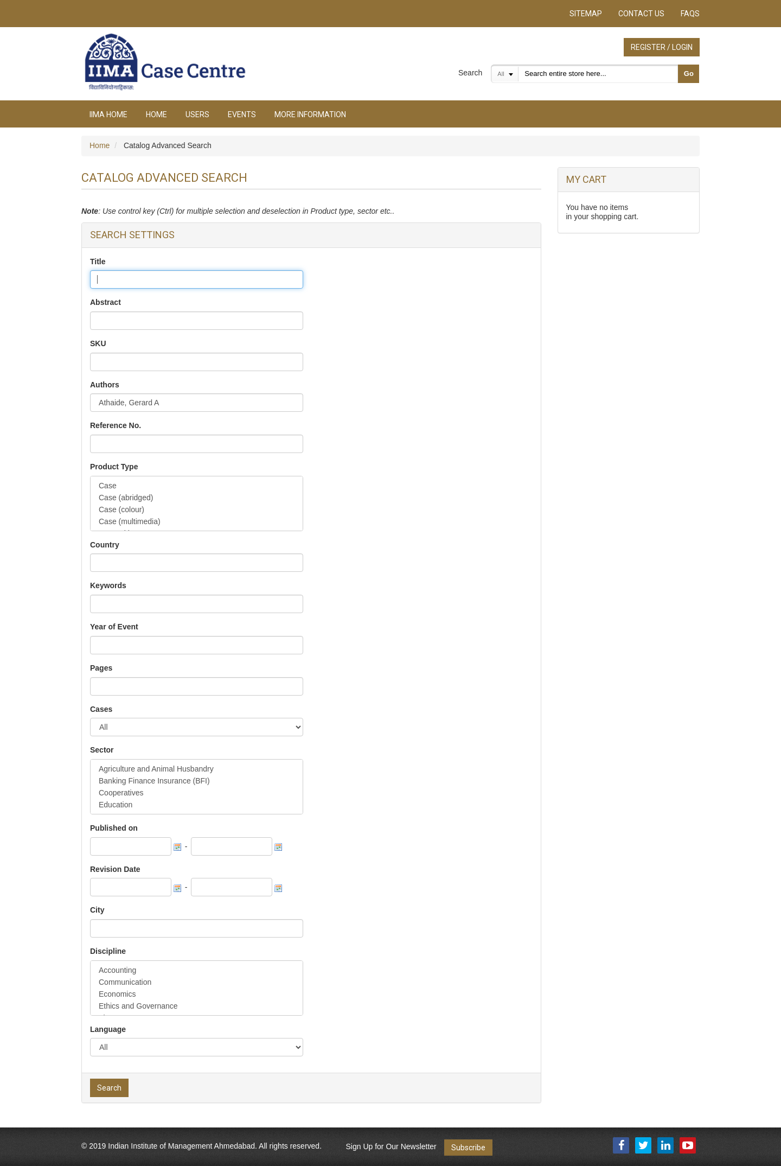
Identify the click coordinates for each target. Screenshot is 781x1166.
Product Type (114, 466)
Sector (102, 750)
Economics (196, 994)
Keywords (108, 585)
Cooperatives (196, 793)
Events (242, 114)
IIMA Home (108, 114)
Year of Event (114, 626)
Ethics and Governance (196, 1006)
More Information (310, 114)
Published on (114, 828)
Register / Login (662, 47)
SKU (98, 343)
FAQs (690, 13)
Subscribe (468, 1147)
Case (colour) (196, 509)
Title (98, 261)
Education (196, 805)
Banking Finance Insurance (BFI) (196, 781)
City (97, 910)
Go (689, 73)
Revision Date (115, 869)
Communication (196, 982)
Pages (101, 668)
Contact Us (641, 13)
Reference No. (115, 425)
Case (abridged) (196, 498)
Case (196, 486)
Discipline (108, 951)
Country (104, 544)
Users (197, 114)
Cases (101, 709)
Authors (104, 384)
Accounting (196, 970)
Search (470, 72)
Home (156, 114)
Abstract (105, 302)
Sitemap (585, 13)
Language (108, 1029)
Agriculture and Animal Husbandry (196, 769)
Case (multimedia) (196, 521)
